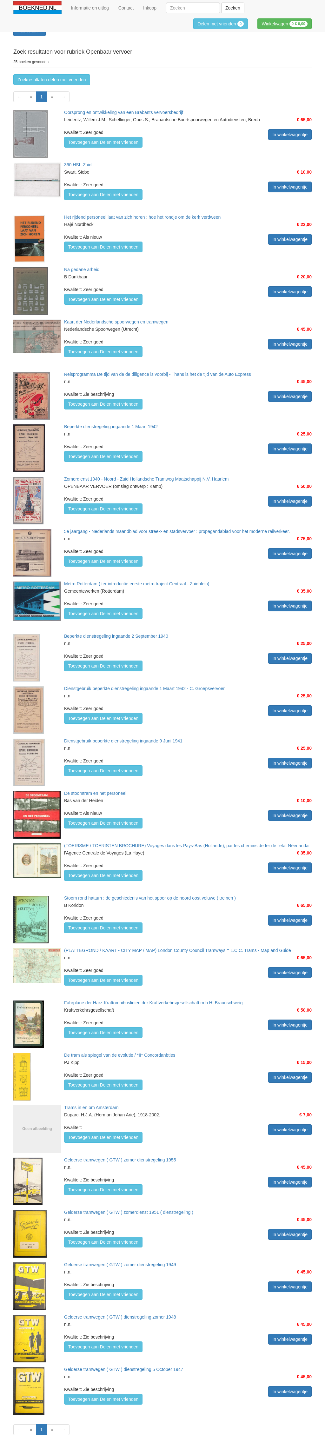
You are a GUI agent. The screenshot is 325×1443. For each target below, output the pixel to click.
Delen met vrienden (220, 24)
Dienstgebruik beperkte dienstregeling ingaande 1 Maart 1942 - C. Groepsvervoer (144, 688)
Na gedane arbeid (81, 269)
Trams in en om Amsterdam (91, 1107)
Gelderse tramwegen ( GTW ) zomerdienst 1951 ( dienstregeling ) (128, 1212)
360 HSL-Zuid (77, 164)
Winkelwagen (285, 24)
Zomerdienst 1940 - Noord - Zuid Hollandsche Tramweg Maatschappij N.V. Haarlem (146, 479)
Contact (126, 7)
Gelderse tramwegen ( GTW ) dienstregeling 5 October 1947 (123, 1369)
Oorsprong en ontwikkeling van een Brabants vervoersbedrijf (123, 112)
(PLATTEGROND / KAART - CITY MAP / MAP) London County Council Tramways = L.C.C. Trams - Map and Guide (177, 950)
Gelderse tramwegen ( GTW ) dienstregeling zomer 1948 (120, 1317)
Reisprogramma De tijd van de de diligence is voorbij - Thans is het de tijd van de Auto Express (157, 374)
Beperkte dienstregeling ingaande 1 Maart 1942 (111, 426)
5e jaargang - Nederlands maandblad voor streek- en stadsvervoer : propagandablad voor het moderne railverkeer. (177, 531)
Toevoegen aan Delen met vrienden (103, 142)
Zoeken (232, 7)
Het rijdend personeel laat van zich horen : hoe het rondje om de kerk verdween (142, 217)
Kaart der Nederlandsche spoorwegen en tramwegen (116, 321)
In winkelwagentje (290, 134)
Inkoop (149, 7)
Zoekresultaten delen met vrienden (51, 79)
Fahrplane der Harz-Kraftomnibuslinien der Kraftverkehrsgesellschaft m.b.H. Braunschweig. (154, 1002)
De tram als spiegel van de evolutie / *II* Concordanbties (119, 1055)
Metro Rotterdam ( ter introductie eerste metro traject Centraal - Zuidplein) (136, 583)
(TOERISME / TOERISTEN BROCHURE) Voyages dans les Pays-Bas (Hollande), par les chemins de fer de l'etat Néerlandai (186, 845)
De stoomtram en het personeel (95, 793)
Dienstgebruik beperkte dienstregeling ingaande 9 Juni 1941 (123, 740)
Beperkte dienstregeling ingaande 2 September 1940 (116, 636)
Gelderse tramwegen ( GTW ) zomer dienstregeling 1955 (120, 1159)
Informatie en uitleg (90, 7)
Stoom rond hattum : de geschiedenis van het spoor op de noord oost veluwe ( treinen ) (150, 898)
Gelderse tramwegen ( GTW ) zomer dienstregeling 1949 (120, 1264)
